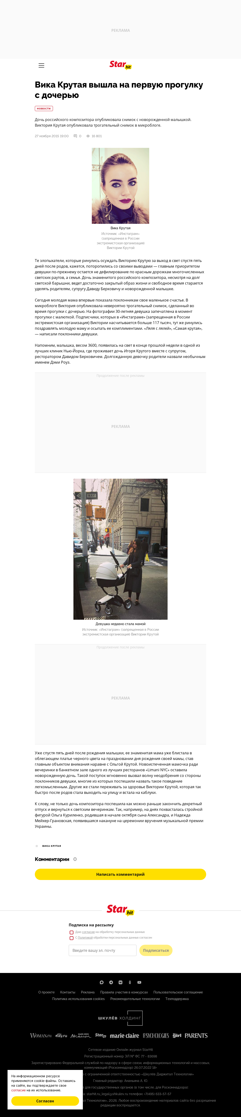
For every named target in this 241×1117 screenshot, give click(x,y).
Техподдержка (177, 999)
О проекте (46, 992)
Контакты (67, 992)
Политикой (85, 937)
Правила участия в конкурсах (124, 992)
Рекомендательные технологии (135, 999)
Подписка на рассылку (91, 925)
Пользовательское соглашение (178, 992)
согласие (88, 932)
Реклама (88, 992)
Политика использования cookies (78, 999)
